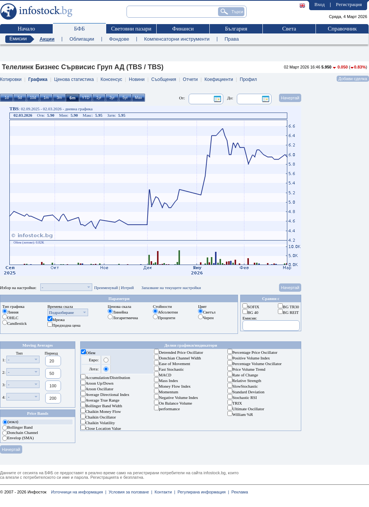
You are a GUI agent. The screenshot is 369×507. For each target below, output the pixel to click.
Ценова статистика (74, 79)
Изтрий (127, 287)
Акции (47, 39)
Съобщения (163, 79)
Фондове (119, 39)
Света (289, 29)
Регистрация (349, 4)
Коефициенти (218, 79)
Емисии (18, 38)
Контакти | (163, 492)
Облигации (82, 39)
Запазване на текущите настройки (171, 287)
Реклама (238, 492)
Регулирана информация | (202, 492)
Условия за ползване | (129, 492)
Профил (248, 79)
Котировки (10, 79)
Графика (37, 79)
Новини (137, 79)
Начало (26, 29)
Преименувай (106, 287)
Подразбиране (61, 312)
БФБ (79, 29)
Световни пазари (131, 29)
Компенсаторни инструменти (177, 39)
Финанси (183, 29)
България (236, 29)
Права (231, 39)
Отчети (190, 79)
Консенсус (111, 79)
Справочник (342, 29)
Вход (319, 4)
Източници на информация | (78, 492)
